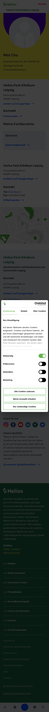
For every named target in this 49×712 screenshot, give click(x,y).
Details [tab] (24, 311)
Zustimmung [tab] (9, 311)
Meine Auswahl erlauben (24, 399)
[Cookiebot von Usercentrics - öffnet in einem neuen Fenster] (35, 303)
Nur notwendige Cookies (24, 406)
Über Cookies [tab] (39, 311)
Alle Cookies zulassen (24, 391)
